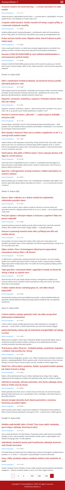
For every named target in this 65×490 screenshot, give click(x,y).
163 (32, 476)
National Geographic (8, 13)
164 (39, 476)
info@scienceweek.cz (32, 486)
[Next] (52, 476)
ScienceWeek (10, 2)
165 (46, 476)
